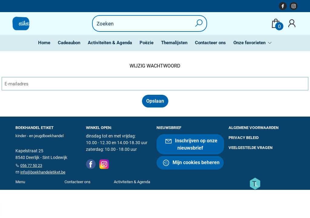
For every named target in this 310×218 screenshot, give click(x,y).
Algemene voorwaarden (254, 127)
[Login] (292, 23)
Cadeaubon (69, 42)
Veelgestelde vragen (250, 147)
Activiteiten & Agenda (110, 42)
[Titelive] (254, 183)
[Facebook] (91, 163)
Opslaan (155, 101)
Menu (20, 182)
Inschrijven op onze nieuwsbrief (191, 144)
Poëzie (146, 42)
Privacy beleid (244, 137)
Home (44, 42)
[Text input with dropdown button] (146, 23)
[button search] (199, 23)
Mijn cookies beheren (190, 163)
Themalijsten (174, 42)
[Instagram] (104, 163)
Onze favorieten (250, 42)
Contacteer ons (210, 42)
